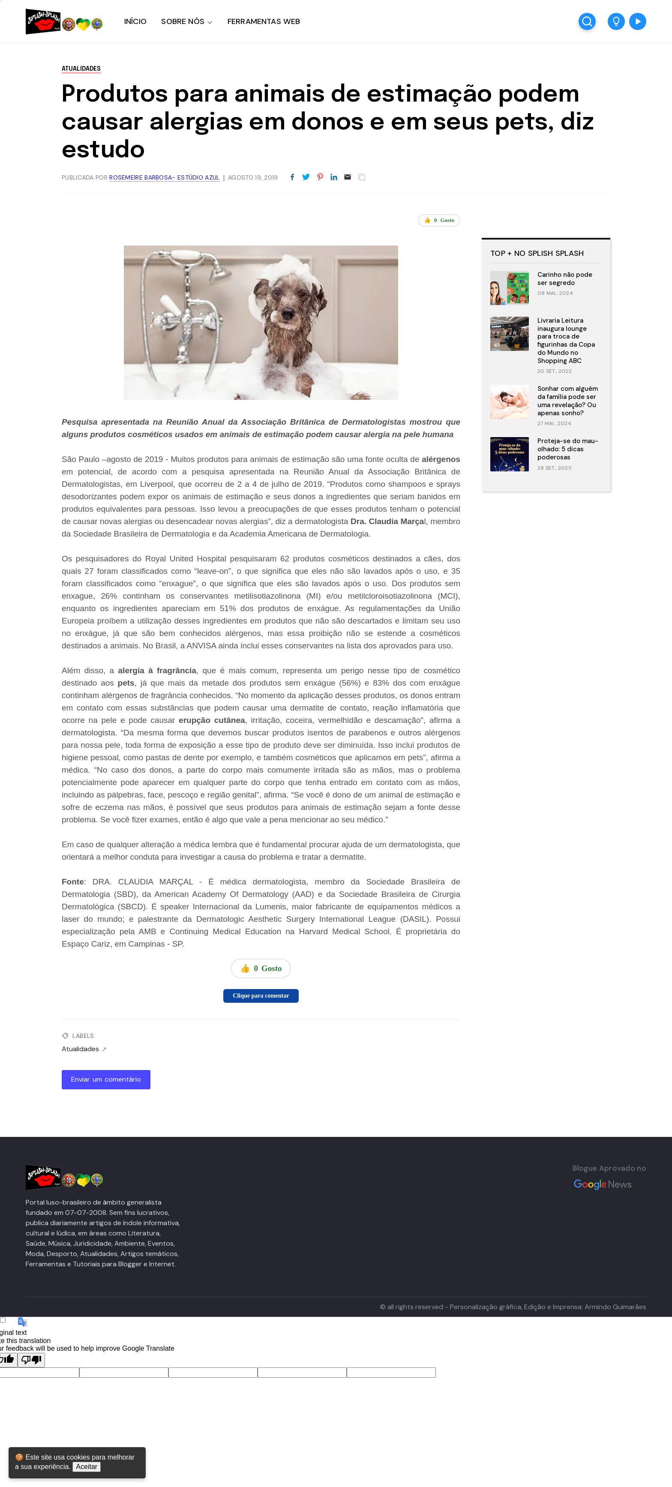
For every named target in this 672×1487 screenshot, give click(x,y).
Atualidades (81, 69)
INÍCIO (135, 21)
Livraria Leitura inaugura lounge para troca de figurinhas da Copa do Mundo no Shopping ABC (566, 340)
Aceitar (86, 1466)
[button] (616, 21)
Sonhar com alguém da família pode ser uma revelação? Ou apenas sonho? (567, 400)
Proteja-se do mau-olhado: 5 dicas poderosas (567, 449)
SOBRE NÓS (182, 21)
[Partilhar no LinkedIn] (334, 177)
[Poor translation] (31, 1360)
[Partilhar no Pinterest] (320, 177)
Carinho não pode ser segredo (564, 278)
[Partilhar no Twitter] (306, 177)
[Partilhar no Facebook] (292, 177)
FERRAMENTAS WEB (264, 21)
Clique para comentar (261, 995)
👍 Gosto (439, 220)
